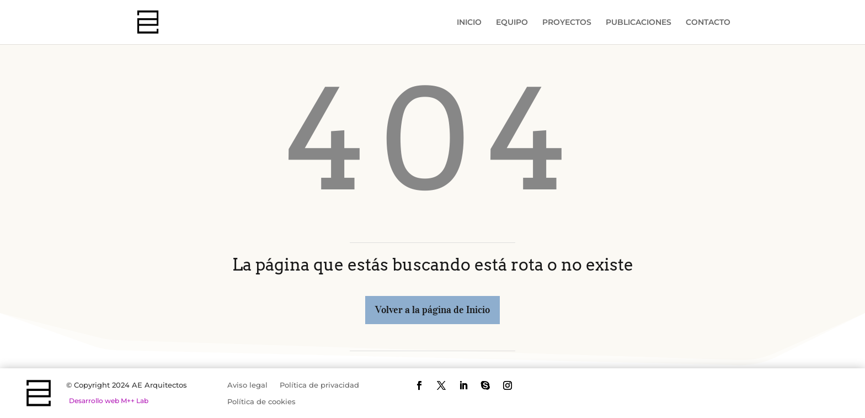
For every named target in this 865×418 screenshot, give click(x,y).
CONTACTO (708, 22)
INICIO (469, 22)
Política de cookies (261, 402)
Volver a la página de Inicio (432, 310)
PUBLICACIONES (638, 22)
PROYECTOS (566, 22)
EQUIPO (512, 22)
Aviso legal (247, 385)
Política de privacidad (319, 385)
